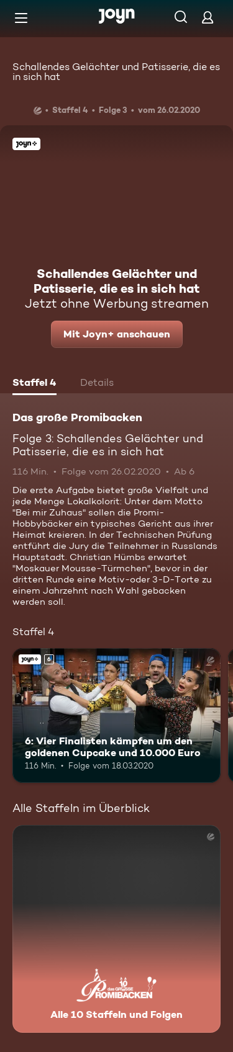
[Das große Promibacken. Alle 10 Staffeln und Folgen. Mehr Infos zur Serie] (116, 929)
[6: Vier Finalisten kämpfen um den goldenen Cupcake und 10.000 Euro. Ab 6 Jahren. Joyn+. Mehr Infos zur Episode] (116, 715)
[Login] (207, 17)
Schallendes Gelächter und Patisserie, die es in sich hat (116, 71)
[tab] (34, 384)
